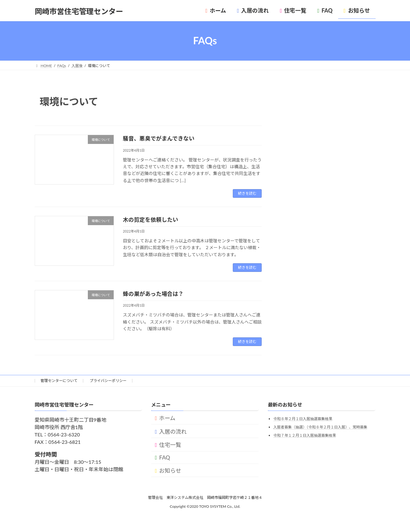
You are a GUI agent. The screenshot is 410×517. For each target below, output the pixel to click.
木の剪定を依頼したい (150, 219)
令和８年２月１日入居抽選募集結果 (302, 419)
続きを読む (247, 193)
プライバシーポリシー (108, 380)
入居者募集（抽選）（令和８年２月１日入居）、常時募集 (320, 427)
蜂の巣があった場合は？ (153, 293)
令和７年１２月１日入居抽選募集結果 (304, 435)
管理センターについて (59, 380)
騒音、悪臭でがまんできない (158, 138)
